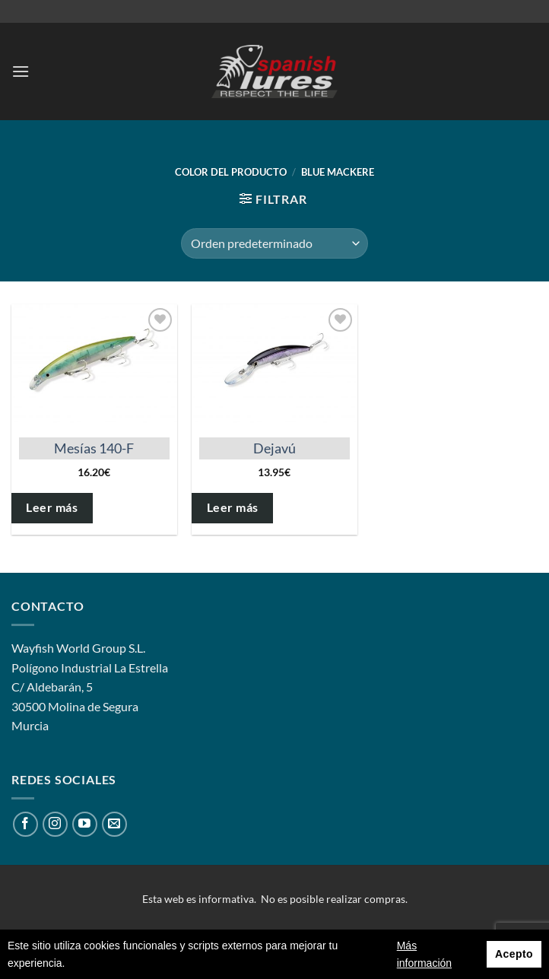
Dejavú (274, 448)
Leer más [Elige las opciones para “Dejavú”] (233, 507)
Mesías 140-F (94, 448)
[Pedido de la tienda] (274, 243)
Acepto (514, 954)
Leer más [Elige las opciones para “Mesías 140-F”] (52, 507)
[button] (20, 71)
